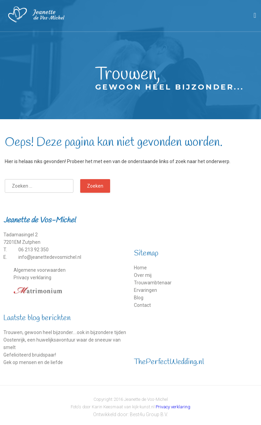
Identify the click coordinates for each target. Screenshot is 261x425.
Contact (142, 305)
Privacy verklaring (32, 277)
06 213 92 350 (33, 249)
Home (140, 267)
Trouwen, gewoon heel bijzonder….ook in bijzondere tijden (64, 332)
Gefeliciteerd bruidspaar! (29, 355)
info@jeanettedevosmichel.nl (49, 257)
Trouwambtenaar (153, 282)
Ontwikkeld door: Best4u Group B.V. (130, 414)
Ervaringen (145, 290)
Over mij (143, 275)
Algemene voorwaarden (40, 270)
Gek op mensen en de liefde (33, 362)
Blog (138, 297)
